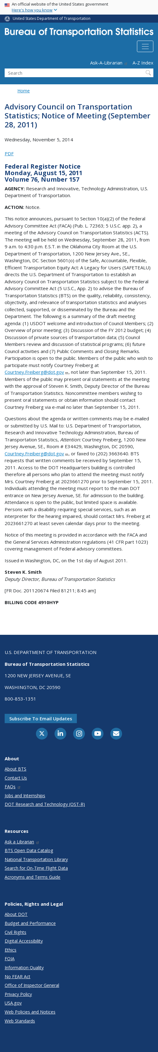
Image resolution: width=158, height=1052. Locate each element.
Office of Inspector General (32, 985)
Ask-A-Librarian (109, 63)
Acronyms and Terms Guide (32, 877)
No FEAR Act (17, 976)
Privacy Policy (18, 994)
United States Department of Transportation (51, 18)
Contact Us (16, 778)
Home (23, 91)
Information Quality (24, 967)
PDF (9, 153)
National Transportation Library (36, 859)
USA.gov (13, 1003)
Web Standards (20, 1021)
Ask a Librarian (22, 842)
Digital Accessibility (24, 941)
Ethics (10, 950)
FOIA (10, 958)
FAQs (13, 786)
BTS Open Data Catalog (29, 850)
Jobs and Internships (25, 795)
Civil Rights (15, 932)
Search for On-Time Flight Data (36, 868)
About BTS (15, 769)
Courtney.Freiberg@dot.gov (36, 372)
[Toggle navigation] (145, 46)
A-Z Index (143, 63)
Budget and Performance (30, 923)
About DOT (16, 914)
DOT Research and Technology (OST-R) (45, 804)
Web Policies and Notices (30, 1012)
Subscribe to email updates (40, 718)
